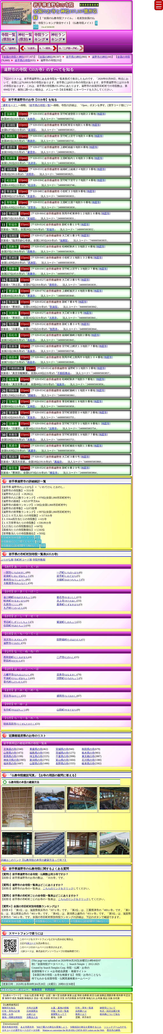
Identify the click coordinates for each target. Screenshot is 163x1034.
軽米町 (15, 600)
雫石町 (17, 622)
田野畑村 (69, 639)
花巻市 (67, 674)
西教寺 (13, 246)
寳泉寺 (13, 412)
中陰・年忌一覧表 (60, 1011)
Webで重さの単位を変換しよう (52, 1027)
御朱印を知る (8, 1008)
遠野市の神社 (99, 56)
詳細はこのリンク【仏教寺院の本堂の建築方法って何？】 (34, 860)
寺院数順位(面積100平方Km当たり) (20, 545)
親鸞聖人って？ (59, 1014)
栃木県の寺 (88, 752)
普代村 (14, 681)
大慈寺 (13, 313)
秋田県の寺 (88, 749)
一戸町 (68, 572)
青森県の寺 (36, 749)
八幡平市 (17, 674)
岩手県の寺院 (22, 60)
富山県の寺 (62, 760)
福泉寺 (13, 379)
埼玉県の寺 (36, 756)
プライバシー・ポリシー (14, 989)
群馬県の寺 (10, 756)
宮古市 (12, 696)
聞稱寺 (13, 390)
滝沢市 (14, 639)
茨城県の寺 (62, 752)
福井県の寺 (10, 763)
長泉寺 (13, 346)
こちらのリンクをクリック (58, 888)
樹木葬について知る (110, 1014)
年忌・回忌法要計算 (110, 1011)
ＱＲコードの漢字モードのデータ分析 (21, 1030)
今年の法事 (32, 1008)
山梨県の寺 (36, 763)
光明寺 (11, 169)
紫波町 (67, 622)
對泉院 (13, 302)
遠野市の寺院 (48, 60)
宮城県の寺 (62, 749)
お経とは (31, 1014)
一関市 (15, 572)
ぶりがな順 (7, 559)
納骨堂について (107, 1008)
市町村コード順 (23, 559)
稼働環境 (37, 989)
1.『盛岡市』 (11, 48)
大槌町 (69, 579)
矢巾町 (15, 709)
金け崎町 (18, 597)
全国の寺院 (123, 56)
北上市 (67, 600)
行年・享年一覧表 (84, 1008)
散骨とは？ (81, 1014)
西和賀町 (16, 657)
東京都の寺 (88, 756)
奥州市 (15, 579)
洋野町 (68, 678)
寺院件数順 (39, 559)
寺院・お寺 (7, 1014)
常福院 (13, 213)
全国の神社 (46, 56)
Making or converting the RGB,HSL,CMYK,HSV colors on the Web (73, 1030)
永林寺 (11, 114)
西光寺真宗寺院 (10, 1027)
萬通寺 (13, 445)
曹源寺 (13, 291)
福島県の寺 (36, 752)
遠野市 (12, 643)
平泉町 (17, 678)
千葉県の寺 (62, 756)
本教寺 (13, 434)
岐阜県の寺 (88, 763)
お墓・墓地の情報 (60, 1008)
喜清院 (11, 125)
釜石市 (67, 597)
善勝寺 (13, 268)
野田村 (12, 660)
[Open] (23, 113)
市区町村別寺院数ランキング (17, 537)
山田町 (67, 709)
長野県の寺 (62, 763)
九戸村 (14, 608)
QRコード (31, 943)
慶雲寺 (11, 147)
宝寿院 (13, 401)
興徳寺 (11, 136)
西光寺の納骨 (113, 1030)
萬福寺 (13, 456)
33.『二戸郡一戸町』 (69, 48)
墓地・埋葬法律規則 (12, 1017)
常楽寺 (11, 191)
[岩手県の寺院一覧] (40, 105)
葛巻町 (68, 604)
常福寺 (12, 224)
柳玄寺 (13, 468)
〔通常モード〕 (9, 105)
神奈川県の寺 (11, 760)
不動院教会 (16, 368)
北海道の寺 (10, 749)
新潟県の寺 (36, 760)
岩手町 (67, 576)
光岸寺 (11, 158)
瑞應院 (13, 235)
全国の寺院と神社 (14, 56)
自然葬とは (81, 1011)
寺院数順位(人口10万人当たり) (18, 541)
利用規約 (50, 989)
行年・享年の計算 (11, 1011)
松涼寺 (11, 180)
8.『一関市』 (46, 48)
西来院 (13, 257)
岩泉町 (17, 576)
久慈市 (11, 604)
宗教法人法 (32, 1017)
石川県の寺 (88, 760)
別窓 (37, 537)
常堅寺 (11, 202)
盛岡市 (67, 696)
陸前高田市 (19, 723)
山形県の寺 (10, 752)
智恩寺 (13, 324)
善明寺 (13, 279)
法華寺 (13, 423)
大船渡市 (16, 583)
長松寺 (13, 335)
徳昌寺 (13, 357)
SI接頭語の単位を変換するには (85, 1027)
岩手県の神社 (73, 56)
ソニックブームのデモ (115, 1027)
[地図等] (101, 114)
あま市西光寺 (27, 1027)
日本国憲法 (32, 1011)
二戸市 (66, 657)
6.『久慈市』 (30, 48)
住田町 (15, 625)
